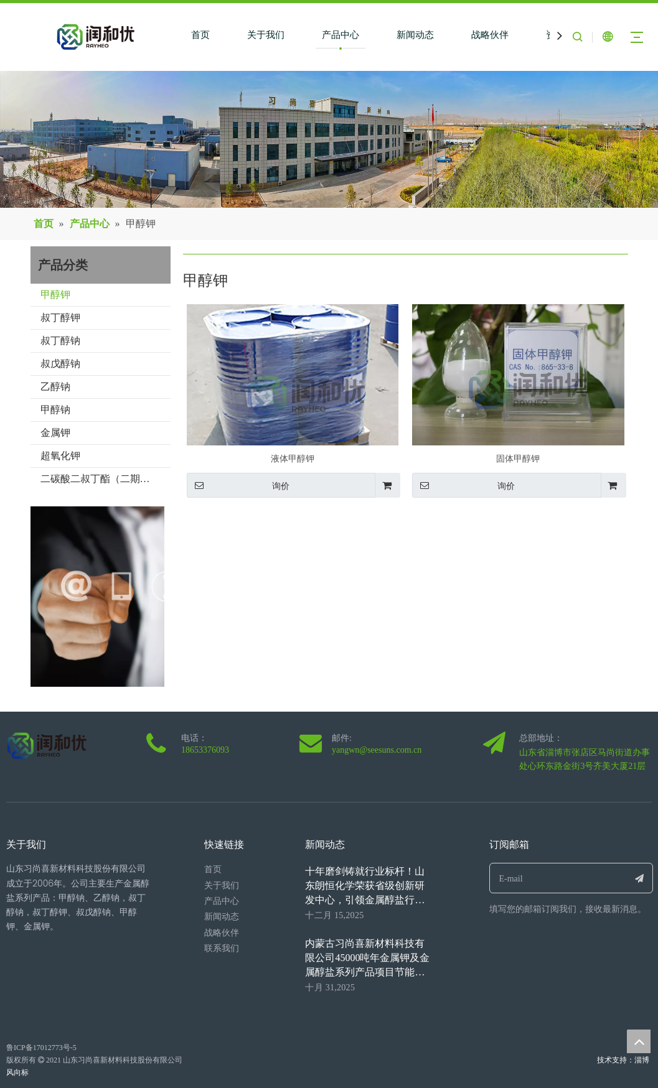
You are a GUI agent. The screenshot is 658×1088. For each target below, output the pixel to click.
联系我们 (221, 948)
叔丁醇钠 (60, 340)
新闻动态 (415, 35)
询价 (238, 485)
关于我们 (265, 35)
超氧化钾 (60, 455)
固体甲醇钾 (518, 458)
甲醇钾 (55, 294)
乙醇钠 (55, 386)
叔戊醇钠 (60, 363)
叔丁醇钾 (60, 317)
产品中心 (340, 35)
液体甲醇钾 (292, 458)
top (639, 1041)
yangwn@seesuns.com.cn (376, 750)
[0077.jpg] (115, 596)
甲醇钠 (55, 409)
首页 (200, 35)
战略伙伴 (490, 35)
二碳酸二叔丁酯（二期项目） (105, 478)
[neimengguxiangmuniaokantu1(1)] (329, 139)
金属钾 (55, 432)
